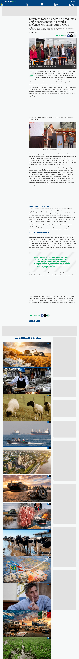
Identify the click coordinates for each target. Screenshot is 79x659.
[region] (39, 11)
